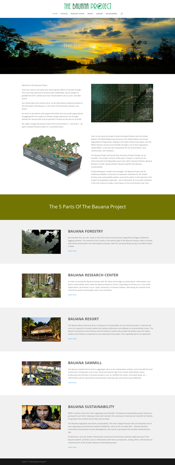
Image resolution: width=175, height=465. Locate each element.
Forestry (64, 14)
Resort (90, 14)
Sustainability (111, 14)
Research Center (77, 14)
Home (55, 14)
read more (72, 251)
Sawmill (99, 14)
